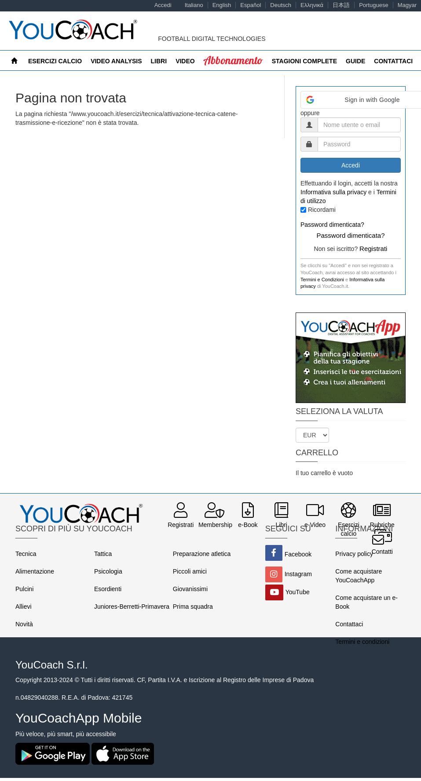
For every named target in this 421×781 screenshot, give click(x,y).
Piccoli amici (190, 571)
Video (185, 61)
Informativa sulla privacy (333, 192)
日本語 (341, 5)
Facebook (298, 554)
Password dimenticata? (332, 224)
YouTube (298, 592)
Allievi (23, 606)
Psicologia (108, 571)
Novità (24, 624)
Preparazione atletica (202, 553)
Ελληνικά (311, 5)
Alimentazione (34, 571)
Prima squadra (193, 606)
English (221, 5)
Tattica (103, 553)
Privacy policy (354, 553)
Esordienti (107, 588)
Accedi (163, 5)
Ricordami (322, 209)
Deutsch (280, 5)
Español (250, 5)
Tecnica (25, 553)
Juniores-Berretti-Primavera (131, 606)
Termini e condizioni (362, 641)
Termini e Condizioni (322, 279)
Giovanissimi (190, 588)
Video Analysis (116, 61)
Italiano (194, 5)
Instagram (298, 574)
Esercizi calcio (55, 61)
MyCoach (219, 61)
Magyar (407, 5)
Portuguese (373, 5)
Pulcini (24, 588)
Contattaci (349, 624)
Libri (159, 61)
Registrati (373, 248)
